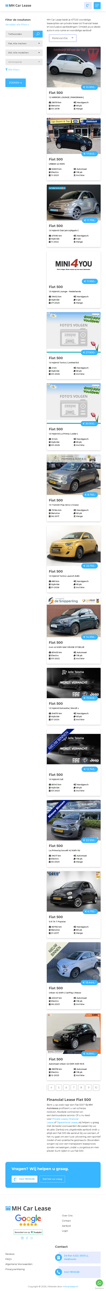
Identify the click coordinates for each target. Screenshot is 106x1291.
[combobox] (24, 43)
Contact (66, 1220)
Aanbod (66, 1226)
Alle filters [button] (12, 69)
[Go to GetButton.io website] (99, 1288)
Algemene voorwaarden (18, 1264)
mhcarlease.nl (70, 1286)
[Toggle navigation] (97, 5)
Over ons (67, 1215)
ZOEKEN (15, 82)
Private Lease (60, 1119)
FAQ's (8, 1259)
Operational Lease (67, 1122)
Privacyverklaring (15, 1269)
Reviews (9, 1254)
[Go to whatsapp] (99, 1282)
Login (65, 1231)
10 (96, 1087)
